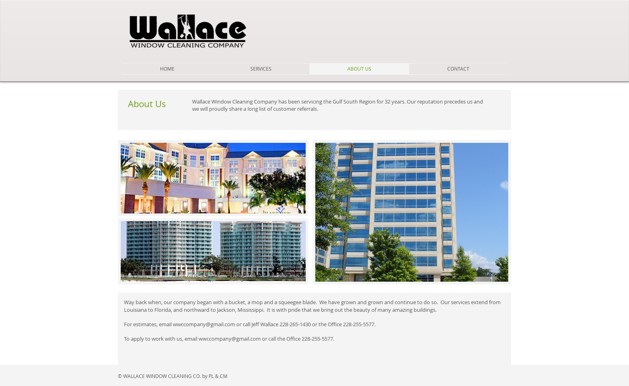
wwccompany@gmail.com (204, 324)
